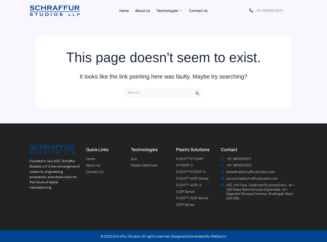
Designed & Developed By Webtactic (198, 236)
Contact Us (198, 10)
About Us (142, 10)
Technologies (169, 10)
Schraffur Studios (126, 236)
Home (124, 10)
